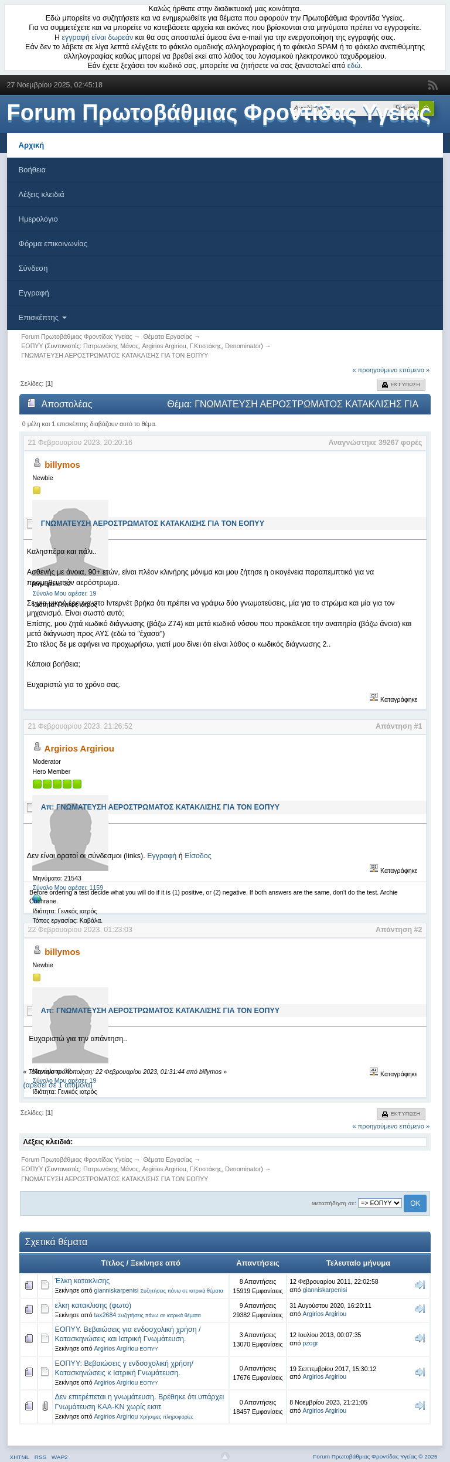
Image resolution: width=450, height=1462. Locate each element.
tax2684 (105, 1314)
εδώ (353, 66)
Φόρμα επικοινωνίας (53, 243)
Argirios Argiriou (164, 345)
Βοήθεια (32, 169)
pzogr (310, 1343)
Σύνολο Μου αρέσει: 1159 (67, 887)
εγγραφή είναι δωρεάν (98, 37)
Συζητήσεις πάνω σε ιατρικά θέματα (181, 1291)
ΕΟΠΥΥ (148, 1349)
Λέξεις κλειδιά (41, 194)
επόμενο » (415, 369)
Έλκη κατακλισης (82, 1281)
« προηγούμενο (374, 369)
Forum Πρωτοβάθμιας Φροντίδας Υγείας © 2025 (375, 1456)
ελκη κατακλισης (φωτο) (93, 1305)
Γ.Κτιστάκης (206, 345)
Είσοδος (198, 856)
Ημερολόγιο (38, 219)
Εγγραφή (34, 292)
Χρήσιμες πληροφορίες (166, 1417)
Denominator (243, 345)
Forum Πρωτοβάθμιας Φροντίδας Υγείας (219, 112)
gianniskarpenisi (116, 1290)
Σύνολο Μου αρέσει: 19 (64, 593)
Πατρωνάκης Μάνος (111, 345)
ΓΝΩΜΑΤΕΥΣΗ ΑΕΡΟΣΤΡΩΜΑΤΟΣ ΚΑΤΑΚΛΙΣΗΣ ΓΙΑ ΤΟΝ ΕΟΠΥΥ (152, 523)
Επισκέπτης (43, 317)
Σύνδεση (33, 268)
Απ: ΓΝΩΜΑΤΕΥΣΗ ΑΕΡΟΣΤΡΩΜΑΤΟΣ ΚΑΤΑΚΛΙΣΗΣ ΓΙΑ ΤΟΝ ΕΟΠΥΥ (160, 807)
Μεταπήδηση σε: (334, 1203)
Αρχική (32, 145)
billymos (62, 465)
